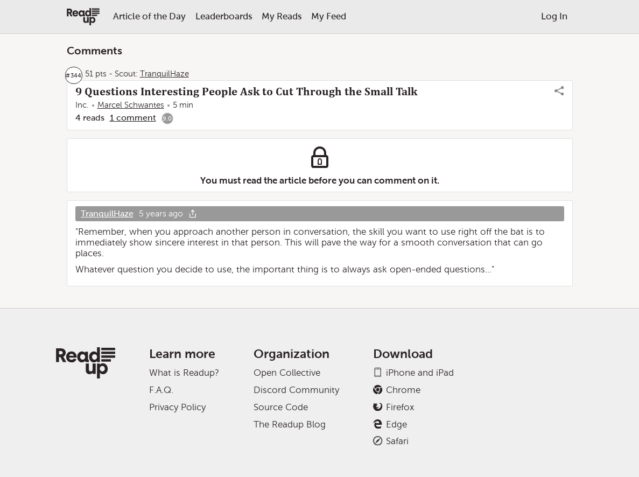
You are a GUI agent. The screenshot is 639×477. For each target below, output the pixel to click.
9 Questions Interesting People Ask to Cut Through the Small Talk (246, 91)
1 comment (133, 117)
